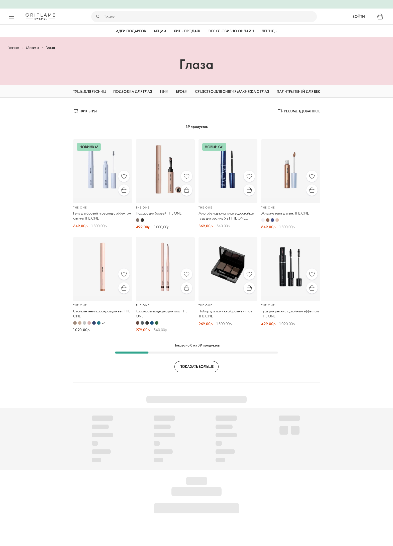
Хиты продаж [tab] (187, 31)
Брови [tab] (181, 91)
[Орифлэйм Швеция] (40, 16)
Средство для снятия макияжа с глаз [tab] (232, 91)
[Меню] (12, 17)
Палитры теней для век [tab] (298, 91)
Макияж (32, 47)
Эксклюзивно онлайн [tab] (231, 31)
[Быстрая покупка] (124, 190)
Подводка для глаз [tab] (132, 91)
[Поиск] (210, 16)
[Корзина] (380, 16)
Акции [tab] (159, 31)
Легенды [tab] (269, 31)
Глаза (50, 47)
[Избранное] (124, 176)
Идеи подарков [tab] (131, 31)
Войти (359, 16)
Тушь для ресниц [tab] (89, 91)
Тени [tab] (164, 91)
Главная (14, 47)
